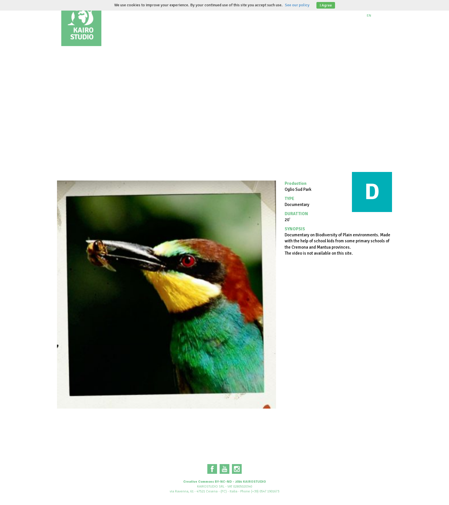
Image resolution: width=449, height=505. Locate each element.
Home (117, 14)
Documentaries (185, 14)
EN (369, 15)
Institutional (270, 14)
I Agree (326, 5)
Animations (229, 14)
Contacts (331, 14)
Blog (303, 14)
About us (145, 14)
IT (380, 15)
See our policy (297, 5)
